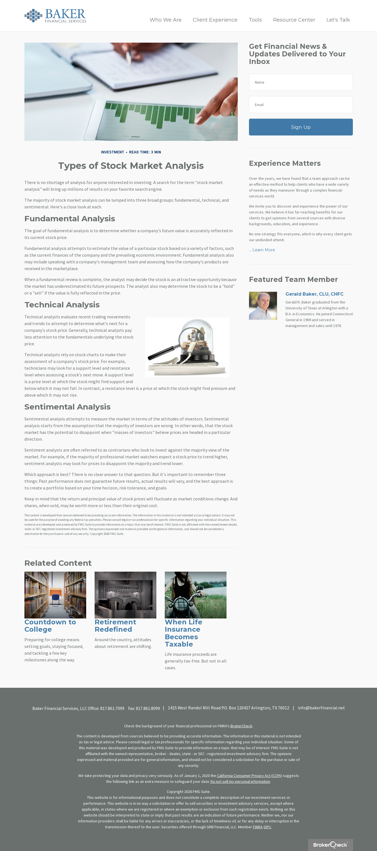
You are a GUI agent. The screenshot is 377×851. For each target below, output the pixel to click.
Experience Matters (285, 163)
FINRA (257, 826)
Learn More (263, 249)
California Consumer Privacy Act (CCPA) (249, 775)
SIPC (267, 826)
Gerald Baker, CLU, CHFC (314, 294)
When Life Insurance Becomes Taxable (183, 633)
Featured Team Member (293, 279)
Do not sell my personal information (240, 781)
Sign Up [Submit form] (301, 127)
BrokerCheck (241, 725)
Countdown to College (50, 625)
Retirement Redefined (115, 625)
